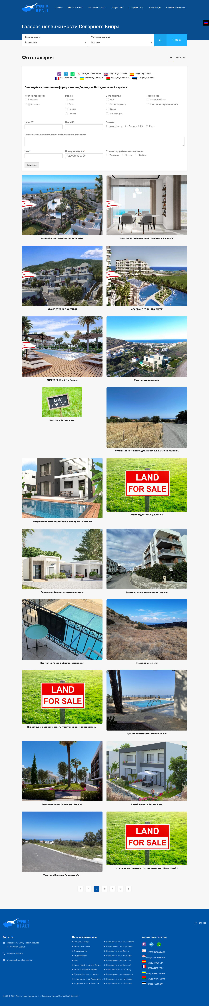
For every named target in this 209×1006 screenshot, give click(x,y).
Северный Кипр (136, 7)
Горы (71, 104)
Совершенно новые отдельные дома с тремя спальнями (62, 521)
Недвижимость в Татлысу (118, 970)
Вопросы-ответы (82, 946)
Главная (59, 7)
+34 (143, 73)
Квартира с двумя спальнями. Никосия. (62, 804)
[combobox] (55, 43)
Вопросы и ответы (97, 7)
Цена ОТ (29, 122)
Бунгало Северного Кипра (86, 974)
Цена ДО (70, 122)
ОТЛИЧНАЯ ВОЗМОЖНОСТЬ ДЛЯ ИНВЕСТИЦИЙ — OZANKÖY (147, 868)
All (171, 57)
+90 (91, 73)
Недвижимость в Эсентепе (119, 984)
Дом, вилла (34, 104)
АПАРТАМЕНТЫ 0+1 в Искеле (62, 380)
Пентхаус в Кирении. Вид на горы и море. (62, 663)
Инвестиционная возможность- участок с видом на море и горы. (62, 727)
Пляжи (72, 109)
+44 (118, 73)
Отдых (112, 109)
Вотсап (129, 155)
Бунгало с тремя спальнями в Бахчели (146, 734)
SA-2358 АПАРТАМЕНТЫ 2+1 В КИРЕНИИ (62, 238)
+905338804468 (15, 953)
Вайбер (143, 155)
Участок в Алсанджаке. (146, 380)
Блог (76, 960)
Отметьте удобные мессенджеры (125, 151)
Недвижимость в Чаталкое (119, 979)
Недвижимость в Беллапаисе (120, 942)
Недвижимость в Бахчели (86, 984)
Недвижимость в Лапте (117, 951)
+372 (145, 77)
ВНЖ (111, 99)
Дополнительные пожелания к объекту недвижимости (56, 134)
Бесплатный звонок (175, 7)
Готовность (152, 96)
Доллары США (135, 126)
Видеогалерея (80, 956)
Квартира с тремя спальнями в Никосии (147, 592)
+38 (94, 77)
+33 (68, 77)
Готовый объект (158, 99)
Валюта (110, 122)
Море (71, 99)
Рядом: (69, 96)
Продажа (180, 57)
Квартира (33, 99)
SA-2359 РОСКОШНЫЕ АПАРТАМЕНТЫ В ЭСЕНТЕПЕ (147, 238)
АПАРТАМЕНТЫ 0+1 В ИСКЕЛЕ (147, 309)
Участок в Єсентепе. (147, 663)
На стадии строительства (164, 104)
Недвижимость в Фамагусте (119, 974)
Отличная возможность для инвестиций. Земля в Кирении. (147, 451)
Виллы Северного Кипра (85, 970)
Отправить (32, 165)
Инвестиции (115, 113)
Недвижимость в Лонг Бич (119, 956)
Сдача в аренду (117, 104)
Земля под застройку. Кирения (146, 515)
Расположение (32, 37)
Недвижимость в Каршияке (119, 946)
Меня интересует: (35, 96)
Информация (155, 7)
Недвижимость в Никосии (118, 960)
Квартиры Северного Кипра (87, 965)
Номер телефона (75, 151)
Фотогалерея (80, 951)
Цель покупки (113, 96)
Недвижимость (75, 7)
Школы (72, 113)
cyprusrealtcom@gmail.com (19, 960)
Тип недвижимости (100, 37)
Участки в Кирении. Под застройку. (62, 875)
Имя (27, 151)
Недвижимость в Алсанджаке (88, 979)
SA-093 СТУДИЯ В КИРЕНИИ (62, 309)
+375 (120, 77)
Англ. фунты (115, 126)
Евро (151, 126)
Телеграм (114, 155)
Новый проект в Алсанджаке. (147, 804)
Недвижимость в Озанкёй (118, 965)
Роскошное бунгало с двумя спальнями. (62, 592)
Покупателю (117, 7)
